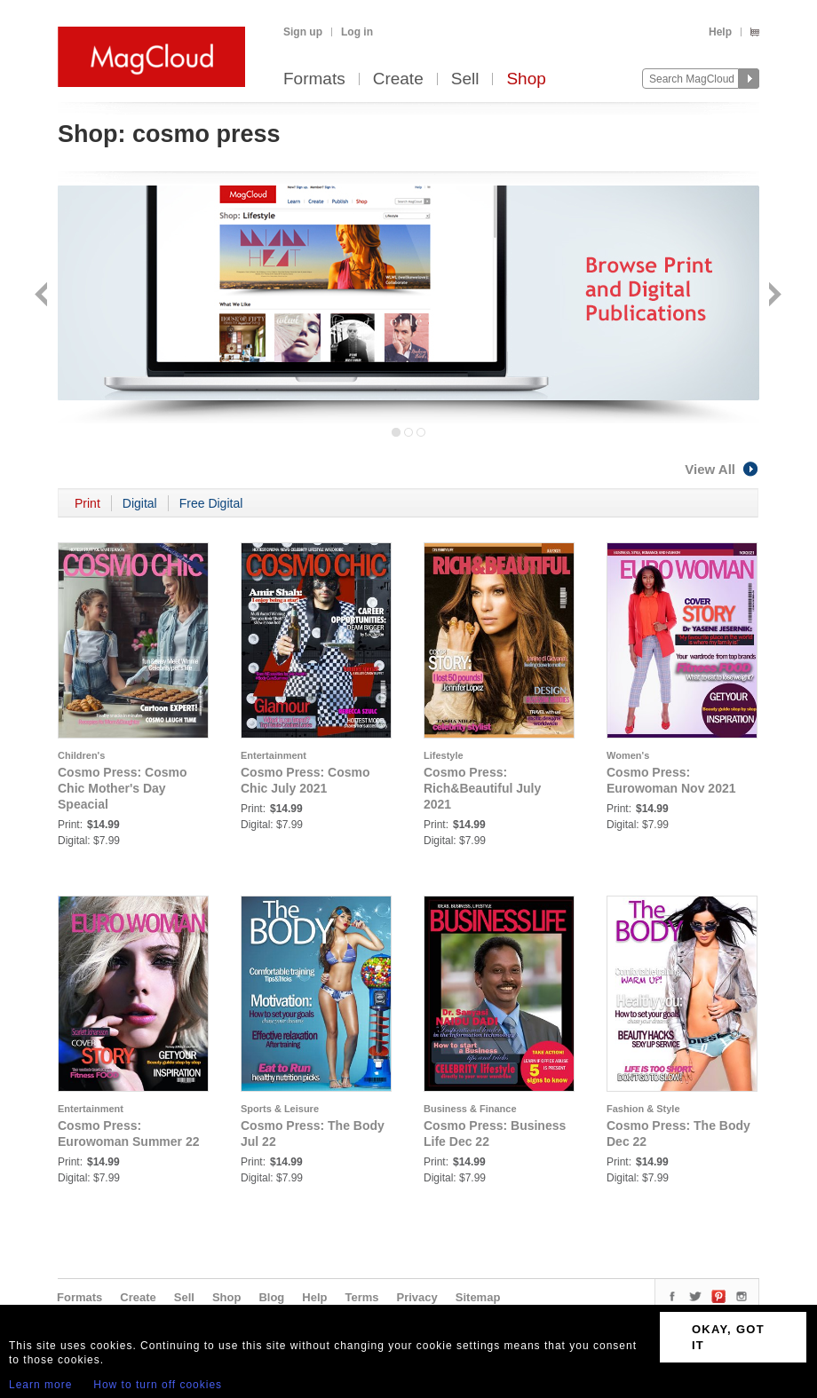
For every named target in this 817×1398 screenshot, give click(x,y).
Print (87, 503)
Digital (140, 503)
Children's (81, 755)
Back (43, 296)
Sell (465, 79)
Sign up (302, 32)
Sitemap (478, 1297)
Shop (525, 79)
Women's (628, 755)
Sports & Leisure (280, 1108)
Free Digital (211, 503)
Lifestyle (444, 755)
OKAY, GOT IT (728, 1337)
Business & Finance (470, 1108)
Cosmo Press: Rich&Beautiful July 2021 (482, 788)
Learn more (40, 1384)
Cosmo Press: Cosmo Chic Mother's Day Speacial (122, 788)
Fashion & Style (643, 1108)
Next (773, 296)
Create (398, 79)
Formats (314, 79)
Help (720, 32)
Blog (271, 1297)
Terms (361, 1297)
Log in (357, 32)
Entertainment (273, 755)
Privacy (417, 1297)
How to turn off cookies (157, 1384)
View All (722, 469)
